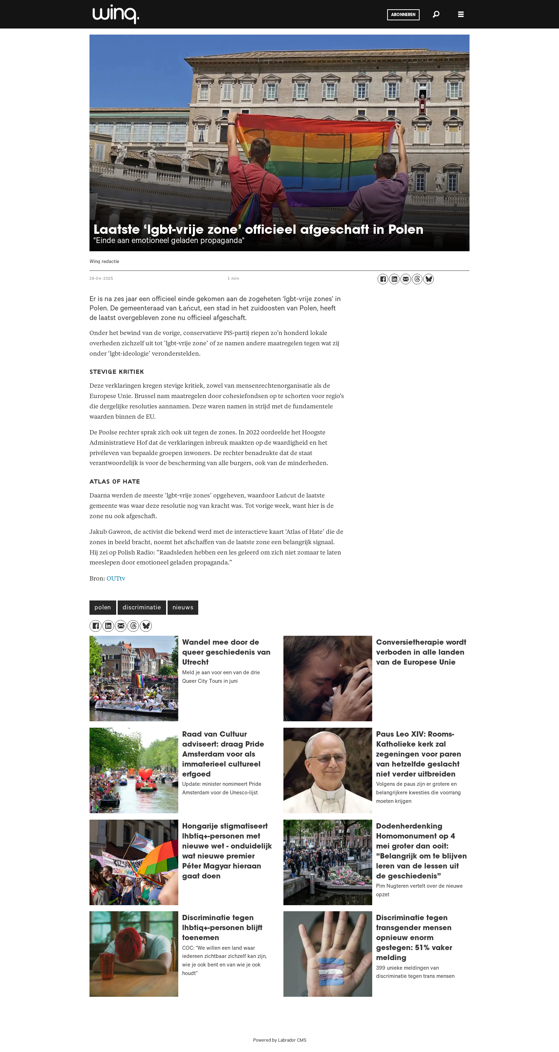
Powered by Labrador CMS (279, 1040)
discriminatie (142, 608)
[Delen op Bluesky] (428, 279)
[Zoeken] (436, 14)
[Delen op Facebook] (383, 279)
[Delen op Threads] (417, 279)
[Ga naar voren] (115, 14)
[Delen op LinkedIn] (394, 279)
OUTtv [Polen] (116, 579)
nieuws (183, 608)
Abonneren (403, 14)
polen (102, 608)
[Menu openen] (461, 14)
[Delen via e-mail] (405, 279)
